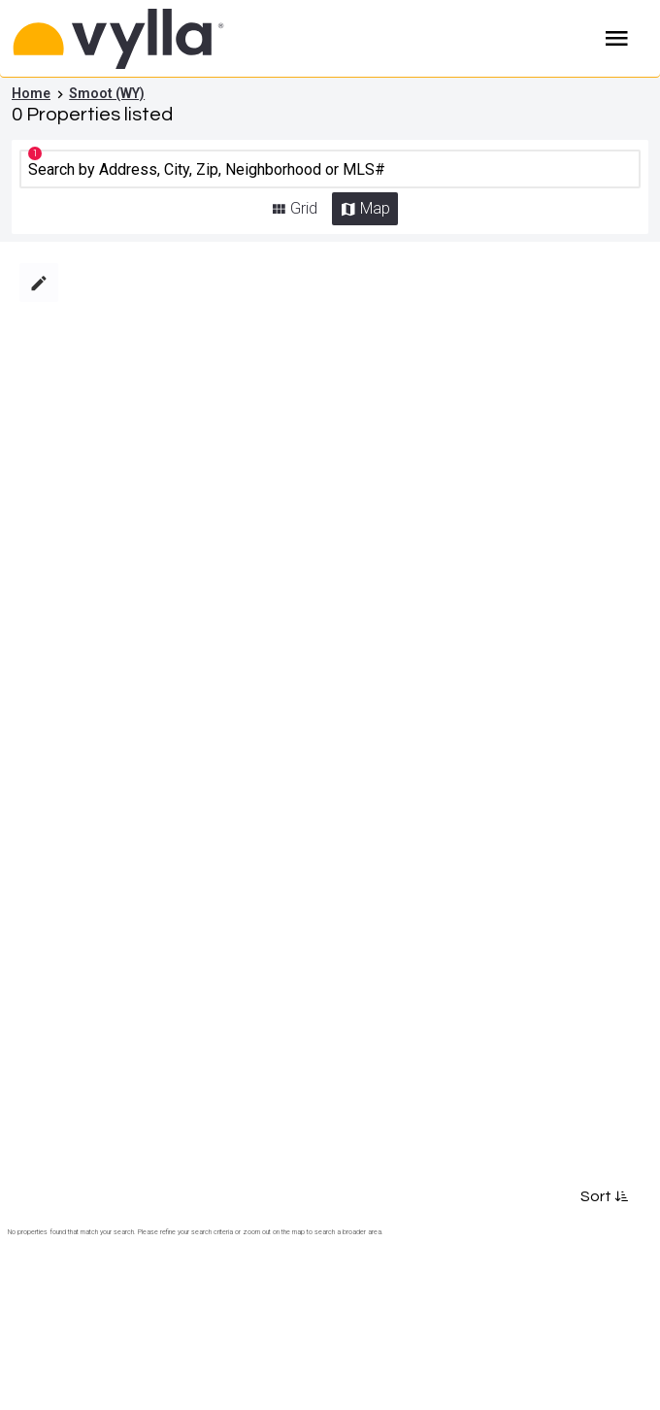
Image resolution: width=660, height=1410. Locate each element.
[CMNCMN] (330, 169)
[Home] (250, 39)
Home (31, 93)
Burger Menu (617, 38)
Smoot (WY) (107, 93)
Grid (303, 208)
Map (375, 208)
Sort (602, 1196)
